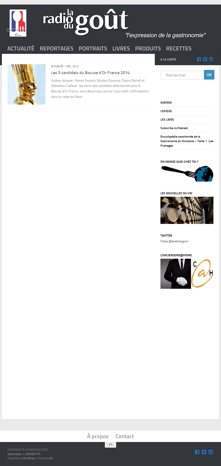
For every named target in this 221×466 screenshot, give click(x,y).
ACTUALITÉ (20, 48)
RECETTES (178, 48)
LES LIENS (167, 119)
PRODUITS (148, 48)
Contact (124, 436)
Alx (51, 458)
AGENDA (166, 102)
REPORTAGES (56, 48)
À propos (98, 436)
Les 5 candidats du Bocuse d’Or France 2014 (90, 72)
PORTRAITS (93, 48)
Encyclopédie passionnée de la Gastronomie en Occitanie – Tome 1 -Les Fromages (186, 141)
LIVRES (121, 48)
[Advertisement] (188, 355)
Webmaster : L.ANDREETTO (24, 454)
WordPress (29, 458)
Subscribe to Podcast (174, 128)
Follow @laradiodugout (174, 241)
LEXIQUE (166, 111)
